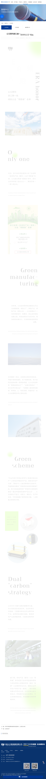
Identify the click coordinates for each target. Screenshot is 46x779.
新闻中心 (25, 2)
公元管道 (5, 2)
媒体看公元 (27, 27)
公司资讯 (11, 23)
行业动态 (17, 27)
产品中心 (21, 2)
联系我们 (40, 2)
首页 (12, 2)
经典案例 (30, 2)
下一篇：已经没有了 (5, 728)
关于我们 (16, 2)
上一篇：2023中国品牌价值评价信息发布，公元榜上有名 (13, 726)
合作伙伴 (35, 2)
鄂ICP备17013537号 (17, 775)
